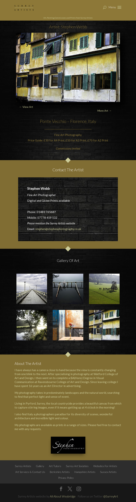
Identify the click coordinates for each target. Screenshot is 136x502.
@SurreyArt (110, 496)
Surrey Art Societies (77, 466)
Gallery (40, 466)
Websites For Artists (105, 466)
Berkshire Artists (60, 471)
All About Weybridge (63, 496)
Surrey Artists (23, 466)
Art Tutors (55, 466)
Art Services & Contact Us (30, 471)
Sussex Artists (108, 471)
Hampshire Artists (84, 471)
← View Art (26, 106)
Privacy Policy (66, 477)
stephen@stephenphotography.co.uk (58, 229)
